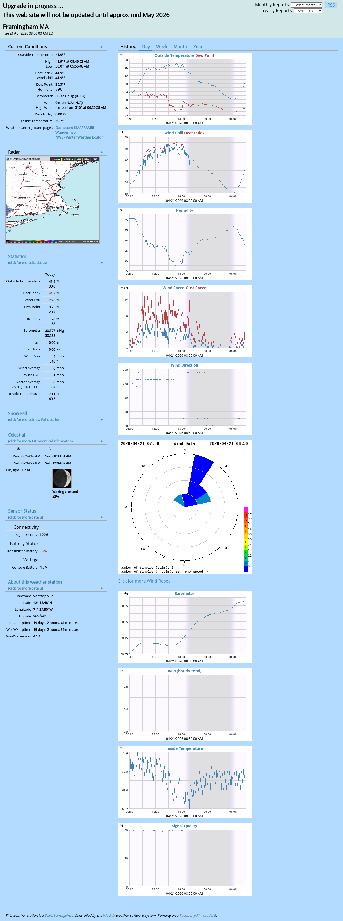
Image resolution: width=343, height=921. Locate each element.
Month (180, 47)
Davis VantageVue (58, 915)
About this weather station (35, 585)
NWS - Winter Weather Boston (79, 137)
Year (198, 47)
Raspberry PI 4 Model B (197, 915)
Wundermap (65, 132)
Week (161, 47)
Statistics (27, 259)
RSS (331, 5)
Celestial (40, 437)
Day (146, 47)
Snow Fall (33, 416)
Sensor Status (25, 514)
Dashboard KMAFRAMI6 (74, 127)
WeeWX (109, 915)
